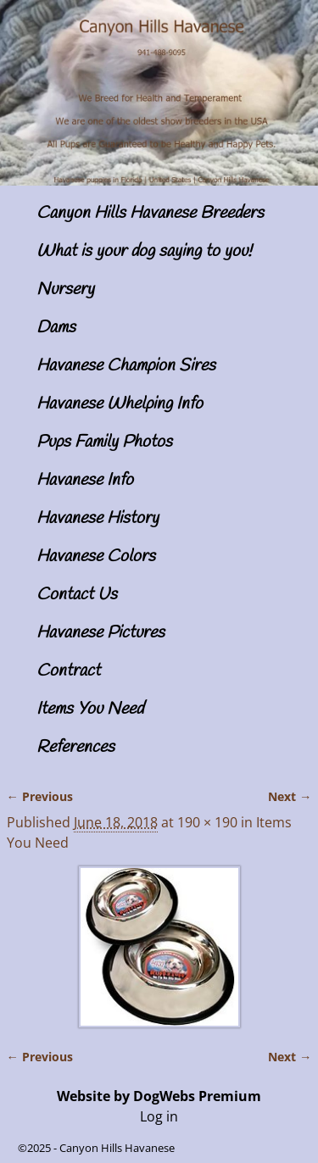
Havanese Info (84, 480)
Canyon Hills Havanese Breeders (150, 213)
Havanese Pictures (100, 632)
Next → (289, 796)
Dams (55, 327)
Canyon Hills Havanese (117, 1147)
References (75, 747)
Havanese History (97, 518)
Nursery (65, 289)
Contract (68, 670)
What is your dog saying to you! (144, 251)
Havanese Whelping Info (119, 403)
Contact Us (76, 594)
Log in (159, 1116)
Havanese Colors (95, 556)
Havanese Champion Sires (125, 365)
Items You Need (89, 709)
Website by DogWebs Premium (159, 1096)
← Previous (40, 796)
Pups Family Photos (104, 442)
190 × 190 (207, 822)
